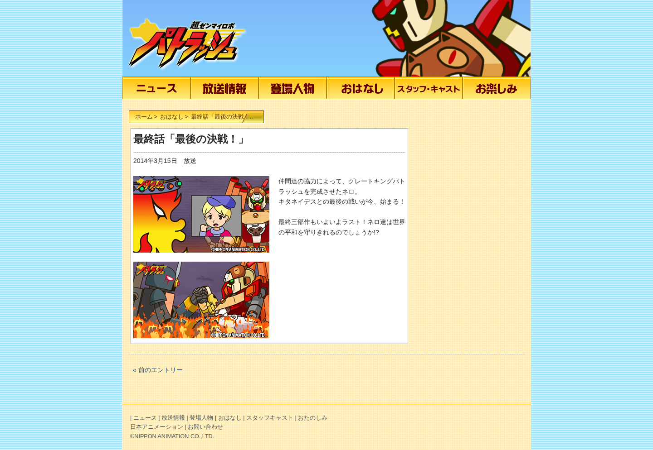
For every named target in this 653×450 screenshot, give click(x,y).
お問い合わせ (205, 427)
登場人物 (295, 88)
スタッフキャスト (432, 88)
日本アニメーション (156, 427)
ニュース (159, 88)
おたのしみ (500, 88)
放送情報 (227, 88)
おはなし (363, 88)
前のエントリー (160, 369)
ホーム (144, 117)
